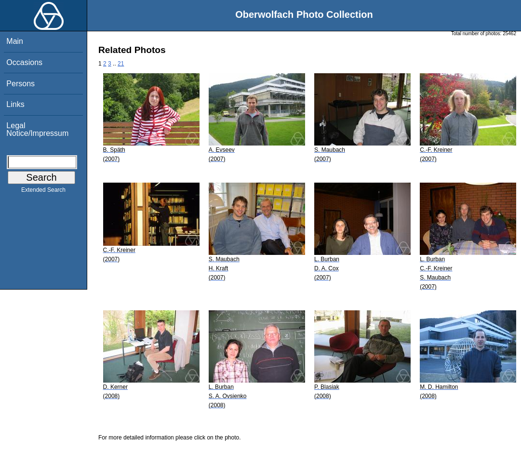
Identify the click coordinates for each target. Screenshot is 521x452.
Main (14, 41)
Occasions (24, 62)
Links (15, 104)
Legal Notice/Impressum (37, 129)
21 (121, 63)
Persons (20, 84)
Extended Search (43, 192)
